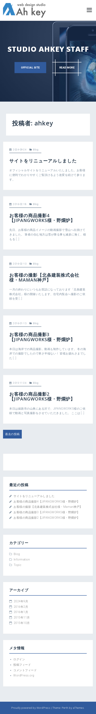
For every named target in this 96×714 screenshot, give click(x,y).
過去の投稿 (12, 434)
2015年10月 (22, 623)
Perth (65, 707)
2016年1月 (21, 612)
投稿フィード (22, 664)
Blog (35, 149)
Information (22, 559)
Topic (18, 565)
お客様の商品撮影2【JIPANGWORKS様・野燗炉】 (42, 396)
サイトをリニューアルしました (43, 161)
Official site (30, 67)
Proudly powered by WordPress (30, 707)
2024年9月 (21, 601)
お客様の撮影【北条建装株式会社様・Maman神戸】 (44, 277)
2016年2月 (21, 606)
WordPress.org (23, 675)
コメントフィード (25, 670)
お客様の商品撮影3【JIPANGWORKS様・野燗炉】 (42, 336)
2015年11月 (22, 617)
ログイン (19, 659)
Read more (67, 67)
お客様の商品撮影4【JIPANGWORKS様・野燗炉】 (42, 217)
